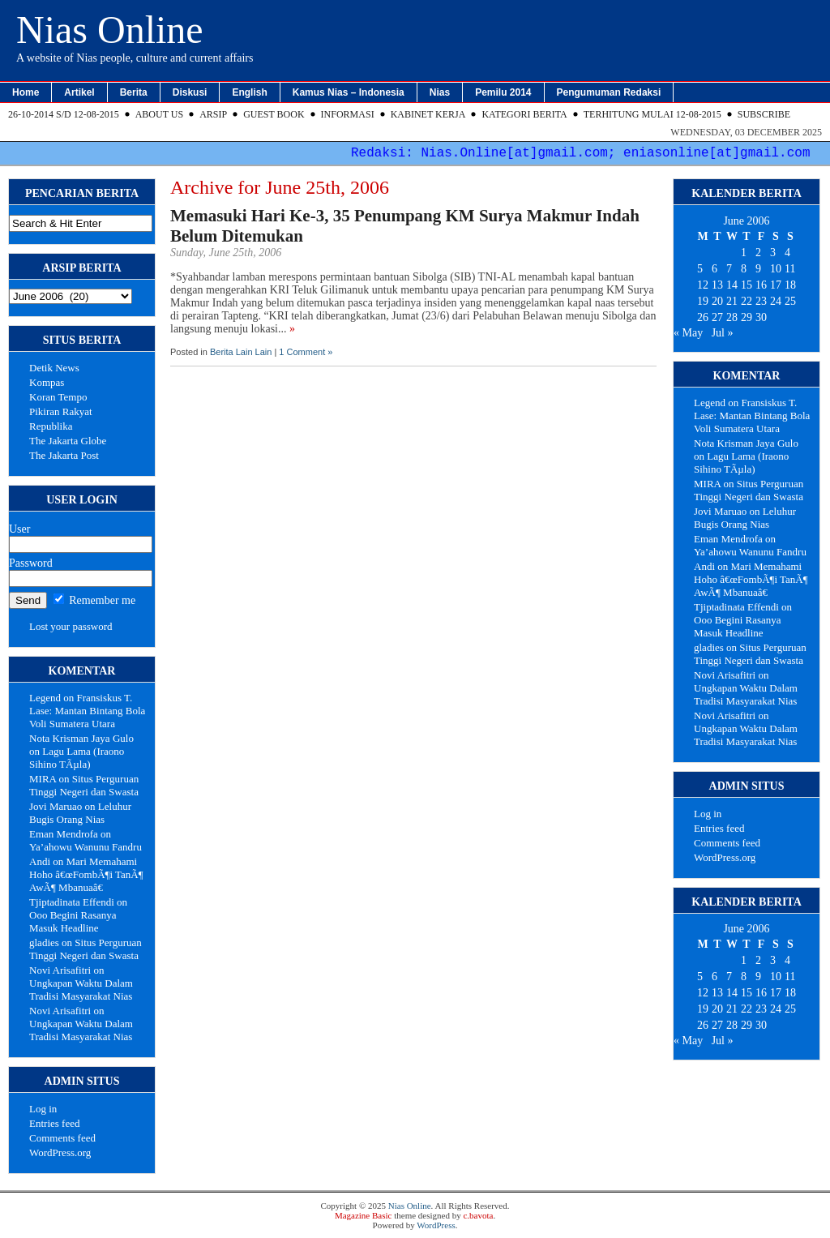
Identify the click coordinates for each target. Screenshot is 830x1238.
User (19, 529)
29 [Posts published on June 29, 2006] (746, 317)
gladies (44, 942)
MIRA (42, 779)
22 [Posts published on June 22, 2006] (746, 301)
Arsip (213, 114)
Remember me (94, 600)
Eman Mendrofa (63, 834)
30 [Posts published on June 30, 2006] (761, 317)
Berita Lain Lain (241, 352)
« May (688, 333)
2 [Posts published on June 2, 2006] (758, 252)
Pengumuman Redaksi (609, 92)
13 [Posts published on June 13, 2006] (717, 285)
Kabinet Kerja (428, 114)
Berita (134, 92)
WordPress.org (60, 1152)
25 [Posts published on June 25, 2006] (790, 301)
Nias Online (109, 29)
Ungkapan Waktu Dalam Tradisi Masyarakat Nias (81, 989)
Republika (50, 426)
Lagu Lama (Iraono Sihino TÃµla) (76, 757)
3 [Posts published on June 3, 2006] (773, 252)
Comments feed (62, 1138)
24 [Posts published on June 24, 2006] (775, 301)
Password (31, 563)
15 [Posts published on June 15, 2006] (746, 285)
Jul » (723, 333)
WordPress (436, 1225)
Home (25, 92)
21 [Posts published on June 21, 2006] (732, 301)
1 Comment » (305, 352)
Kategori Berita (524, 114)
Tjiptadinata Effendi (71, 902)
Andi (39, 861)
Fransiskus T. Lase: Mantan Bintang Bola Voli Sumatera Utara (87, 711)
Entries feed (54, 1123)
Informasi (347, 114)
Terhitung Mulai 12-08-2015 (652, 114)
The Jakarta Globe (67, 441)
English (249, 92)
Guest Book (273, 114)
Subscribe (764, 114)
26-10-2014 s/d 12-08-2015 (63, 114)
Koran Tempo (58, 397)
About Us (159, 114)
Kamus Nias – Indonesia (348, 92)
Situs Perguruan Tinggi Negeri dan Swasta (84, 785)
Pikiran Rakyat (60, 411)
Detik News (54, 368)
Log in (43, 1109)
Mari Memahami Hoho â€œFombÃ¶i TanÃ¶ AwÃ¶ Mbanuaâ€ (86, 874)
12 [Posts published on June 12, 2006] (702, 285)
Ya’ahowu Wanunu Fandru (85, 847)
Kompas (46, 382)
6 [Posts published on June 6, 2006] (714, 269)
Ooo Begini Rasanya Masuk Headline (73, 921)
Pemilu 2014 (503, 92)
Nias (440, 92)
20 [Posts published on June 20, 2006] (717, 301)
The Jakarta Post (64, 455)
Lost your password (71, 626)
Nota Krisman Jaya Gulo (81, 738)
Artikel (79, 92)
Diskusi (190, 92)
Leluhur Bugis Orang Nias (80, 812)
